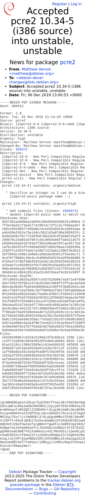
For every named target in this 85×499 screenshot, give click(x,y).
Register (59, 4)
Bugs (43, 489)
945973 (21, 149)
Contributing (45, 493)
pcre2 (67, 62)
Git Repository (67, 489)
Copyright (67, 472)
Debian (15, 472)
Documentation (19, 489)
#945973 (69, 211)
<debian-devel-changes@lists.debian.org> (34, 80)
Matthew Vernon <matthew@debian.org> (31, 71)
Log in (76, 4)
